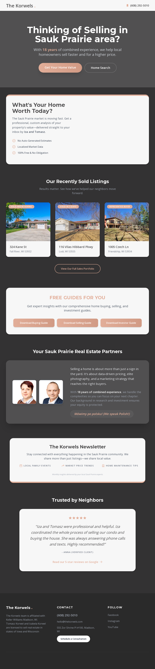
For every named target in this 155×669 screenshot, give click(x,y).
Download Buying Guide (34, 323)
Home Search (100, 68)
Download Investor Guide (121, 323)
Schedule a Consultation (73, 638)
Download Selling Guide (77, 323)
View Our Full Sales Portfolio (77, 268)
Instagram (114, 621)
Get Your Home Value (60, 67)
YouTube (113, 627)
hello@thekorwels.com (69, 621)
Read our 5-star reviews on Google (77, 562)
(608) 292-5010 (139, 5)
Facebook (113, 615)
